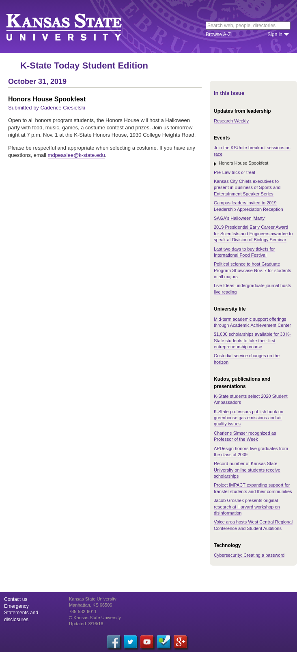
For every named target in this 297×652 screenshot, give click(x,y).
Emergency (16, 606)
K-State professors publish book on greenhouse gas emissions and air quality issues (248, 418)
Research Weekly (231, 120)
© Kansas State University (95, 617)
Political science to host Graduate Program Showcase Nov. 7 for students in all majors (252, 270)
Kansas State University (74, 26)
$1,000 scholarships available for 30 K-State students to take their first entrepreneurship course (252, 340)
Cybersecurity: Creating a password (249, 555)
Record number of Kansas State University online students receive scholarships (247, 469)
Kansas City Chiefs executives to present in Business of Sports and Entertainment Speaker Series (247, 187)
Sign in (274, 34)
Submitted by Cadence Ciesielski (46, 108)
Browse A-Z (218, 34)
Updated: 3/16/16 (86, 623)
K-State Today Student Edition (84, 65)
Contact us (15, 599)
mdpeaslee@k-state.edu (76, 155)
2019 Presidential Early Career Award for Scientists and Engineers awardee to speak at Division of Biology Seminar (253, 233)
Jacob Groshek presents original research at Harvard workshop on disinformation (247, 506)
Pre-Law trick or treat (234, 172)
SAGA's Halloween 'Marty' (239, 218)
